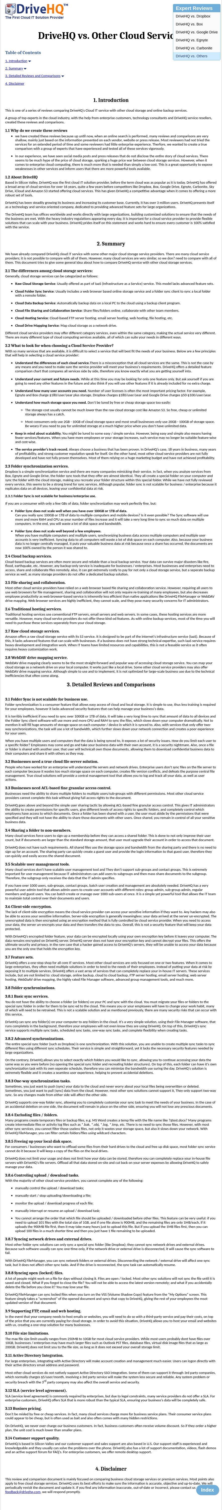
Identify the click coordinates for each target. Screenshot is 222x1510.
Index (207, 1490)
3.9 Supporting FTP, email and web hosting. (43, 1311)
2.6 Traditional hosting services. (33, 609)
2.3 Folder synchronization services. (37, 466)
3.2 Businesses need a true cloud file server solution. (51, 761)
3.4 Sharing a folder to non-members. (38, 830)
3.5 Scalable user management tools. (37, 864)
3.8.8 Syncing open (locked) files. (34, 1273)
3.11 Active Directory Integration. (34, 1355)
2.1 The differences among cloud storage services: (49, 271)
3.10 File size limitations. (27, 1333)
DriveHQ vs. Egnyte (192, 40)
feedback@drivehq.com (23, 1492)
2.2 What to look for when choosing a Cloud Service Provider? (59, 345)
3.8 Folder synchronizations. (30, 988)
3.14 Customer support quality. (32, 1438)
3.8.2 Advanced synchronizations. (34, 1038)
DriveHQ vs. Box (189, 24)
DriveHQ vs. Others (191, 56)
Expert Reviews (194, 8)
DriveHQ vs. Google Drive (197, 32)
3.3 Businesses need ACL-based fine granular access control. (58, 788)
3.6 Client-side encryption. (28, 906)
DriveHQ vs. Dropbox (193, 16)
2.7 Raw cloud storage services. (32, 631)
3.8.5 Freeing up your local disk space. (38, 1141)
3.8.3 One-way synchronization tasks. (38, 1081)
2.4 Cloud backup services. (28, 556)
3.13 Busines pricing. (23, 1408)
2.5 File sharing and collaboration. (35, 582)
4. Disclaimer (14, 83)
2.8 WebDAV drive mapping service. (36, 657)
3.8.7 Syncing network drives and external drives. (48, 1239)
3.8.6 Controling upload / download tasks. (42, 1175)
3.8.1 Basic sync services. (27, 996)
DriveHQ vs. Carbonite (194, 48)
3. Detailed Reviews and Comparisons (32, 76)
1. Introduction (16, 61)
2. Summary (14, 68)
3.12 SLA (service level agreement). (36, 1390)
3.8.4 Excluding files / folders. (31, 1115)
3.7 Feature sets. (19, 957)
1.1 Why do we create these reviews (36, 130)
